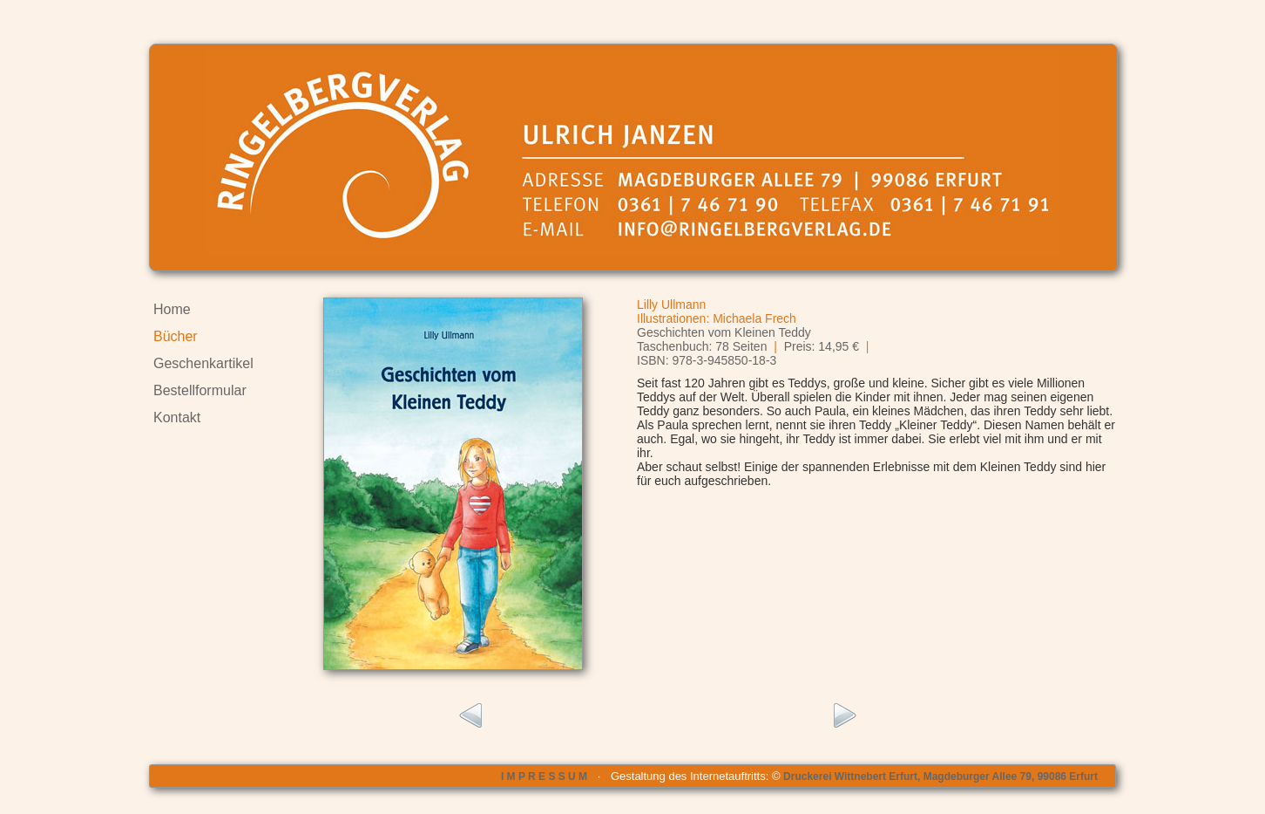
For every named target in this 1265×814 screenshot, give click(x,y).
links (469, 716)
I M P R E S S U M (544, 776)
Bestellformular (200, 390)
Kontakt (176, 417)
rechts (845, 716)
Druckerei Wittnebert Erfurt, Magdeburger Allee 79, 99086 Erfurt (940, 776)
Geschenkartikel (203, 363)
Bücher (175, 336)
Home (172, 309)
